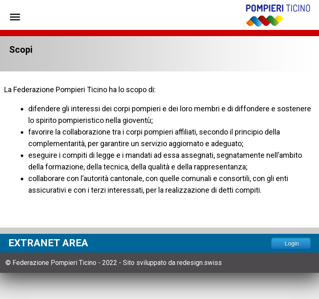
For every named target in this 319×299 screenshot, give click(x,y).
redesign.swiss (199, 263)
